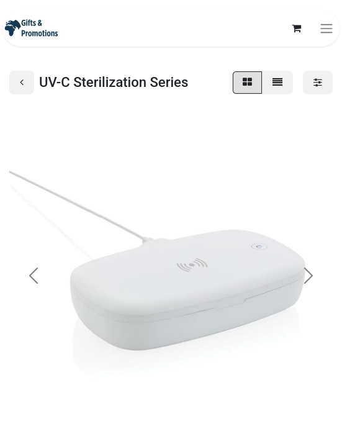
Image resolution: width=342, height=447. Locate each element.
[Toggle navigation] (326, 28)
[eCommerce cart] (296, 28)
